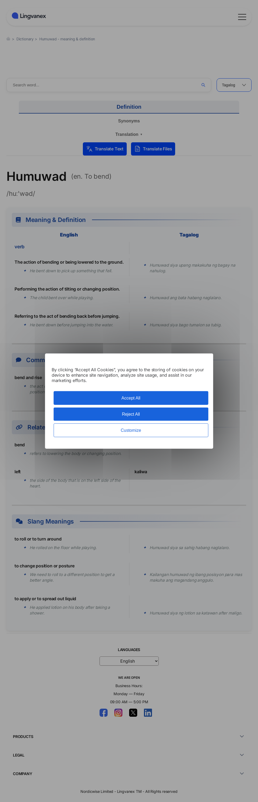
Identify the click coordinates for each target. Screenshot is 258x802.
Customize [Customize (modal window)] (131, 430)
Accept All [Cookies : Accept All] (130, 397)
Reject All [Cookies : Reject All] (131, 414)
